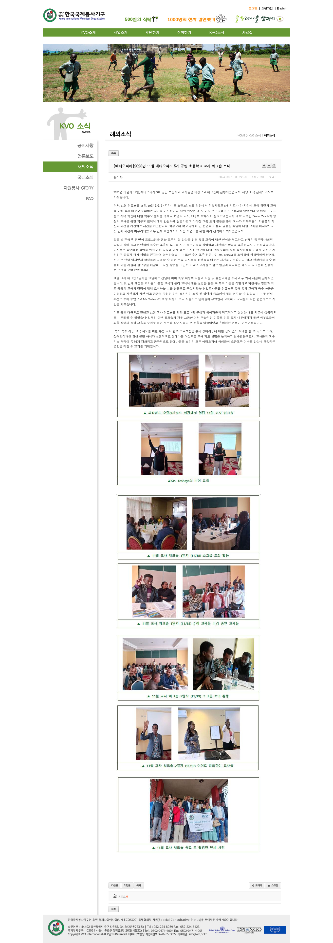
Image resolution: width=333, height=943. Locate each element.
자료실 (247, 32)
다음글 (127, 885)
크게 (264, 165)
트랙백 (257, 885)
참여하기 (184, 32)
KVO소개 (88, 32)
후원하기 (152, 32)
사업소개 (121, 32)
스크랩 (273, 885)
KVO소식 (216, 32)
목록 (114, 153)
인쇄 (274, 165)
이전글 (115, 885)
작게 (269, 165)
